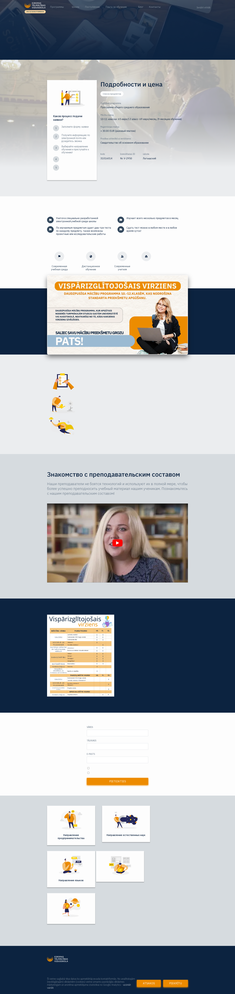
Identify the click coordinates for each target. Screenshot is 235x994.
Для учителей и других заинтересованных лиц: (78, 948)
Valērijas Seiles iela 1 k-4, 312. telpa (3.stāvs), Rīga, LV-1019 (152, 971)
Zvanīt (159, 937)
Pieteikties (117, 781)
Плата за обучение (116, 6)
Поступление (92, 6)
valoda (146, 154)
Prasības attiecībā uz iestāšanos (116, 138)
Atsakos (149, 983)
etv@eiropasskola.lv (131, 957)
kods (102, 154)
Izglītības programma (111, 103)
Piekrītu (175, 983)
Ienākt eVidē (203, 7)
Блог (140, 6)
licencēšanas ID (127, 154)
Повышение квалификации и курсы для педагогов (80, 953)
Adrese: (124, 966)
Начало (52, 934)
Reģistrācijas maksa (110, 127)
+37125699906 (128, 937)
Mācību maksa (107, 115)
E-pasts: (125, 952)
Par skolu (53, 939)
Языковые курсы (58, 958)
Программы (57, 6)
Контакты (155, 6)
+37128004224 (128, 943)
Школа (75, 6)
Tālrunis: (125, 932)
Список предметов (112, 93)
